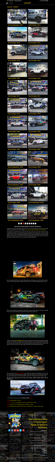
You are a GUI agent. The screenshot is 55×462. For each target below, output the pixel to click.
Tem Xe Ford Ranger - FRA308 (14, 131)
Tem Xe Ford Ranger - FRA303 (34, 167)
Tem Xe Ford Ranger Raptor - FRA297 (35, 220)
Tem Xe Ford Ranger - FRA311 (34, 96)
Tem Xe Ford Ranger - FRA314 (14, 78)
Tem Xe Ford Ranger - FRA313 (34, 78)
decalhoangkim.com (43, 454)
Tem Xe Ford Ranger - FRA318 (14, 42)
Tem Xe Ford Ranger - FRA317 (34, 42)
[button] (7, 3)
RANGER (15, 7)
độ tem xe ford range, (38, 457)
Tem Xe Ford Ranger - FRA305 (34, 149)
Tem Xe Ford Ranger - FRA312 (14, 96)
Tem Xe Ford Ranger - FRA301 (34, 184)
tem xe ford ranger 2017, (29, 457)
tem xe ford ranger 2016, (20, 457)
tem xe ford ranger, (12, 457)
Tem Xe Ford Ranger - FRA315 (34, 60)
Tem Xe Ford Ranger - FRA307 (34, 131)
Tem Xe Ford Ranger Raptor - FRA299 (35, 202)
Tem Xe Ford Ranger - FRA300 (14, 202)
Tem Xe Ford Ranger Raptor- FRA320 (15, 25)
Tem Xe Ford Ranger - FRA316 (14, 60)
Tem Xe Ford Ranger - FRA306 (14, 149)
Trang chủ (9, 7)
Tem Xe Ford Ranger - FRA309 (34, 113)
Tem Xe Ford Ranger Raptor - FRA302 (15, 184)
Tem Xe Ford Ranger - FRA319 (34, 25)
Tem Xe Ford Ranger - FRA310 (14, 113)
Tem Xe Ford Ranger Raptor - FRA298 (15, 220)
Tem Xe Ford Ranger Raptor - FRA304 (15, 167)
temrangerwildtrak (13, 458)
